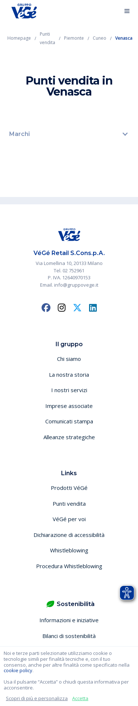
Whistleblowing (69, 550)
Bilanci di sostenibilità (69, 635)
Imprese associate (69, 405)
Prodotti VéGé (69, 487)
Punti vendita (69, 503)
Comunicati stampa (69, 421)
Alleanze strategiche (69, 437)
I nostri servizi (69, 390)
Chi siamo (69, 358)
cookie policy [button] (18, 670)
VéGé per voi (69, 519)
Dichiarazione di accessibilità (69, 534)
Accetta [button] (80, 698)
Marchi (19, 133)
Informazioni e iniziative (69, 620)
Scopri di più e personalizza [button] (37, 698)
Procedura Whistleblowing (69, 566)
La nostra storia (69, 374)
